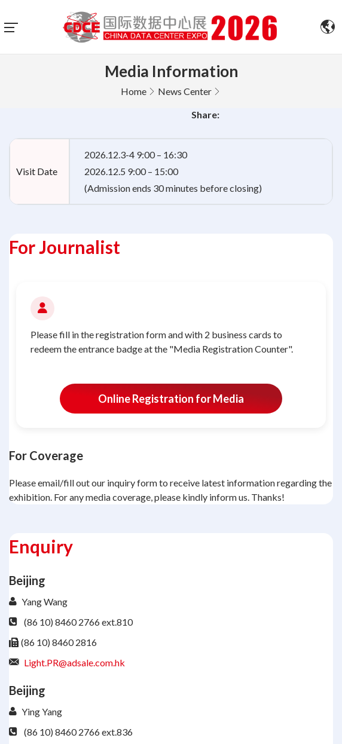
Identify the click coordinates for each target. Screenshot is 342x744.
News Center (185, 91)
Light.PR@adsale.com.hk (74, 662)
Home (133, 91)
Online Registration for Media (171, 398)
